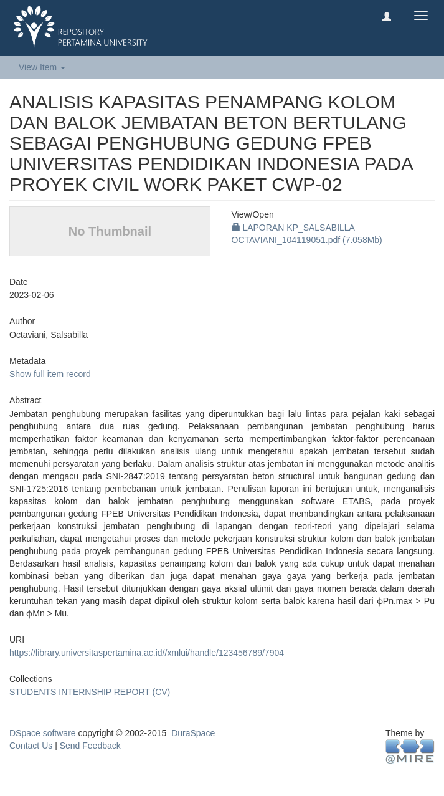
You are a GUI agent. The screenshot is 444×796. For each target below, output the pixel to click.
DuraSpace (193, 733)
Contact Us (30, 745)
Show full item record (50, 374)
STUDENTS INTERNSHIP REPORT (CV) (89, 692)
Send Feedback (90, 745)
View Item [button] (42, 67)
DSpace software (42, 733)
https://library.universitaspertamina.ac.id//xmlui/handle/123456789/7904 (146, 653)
